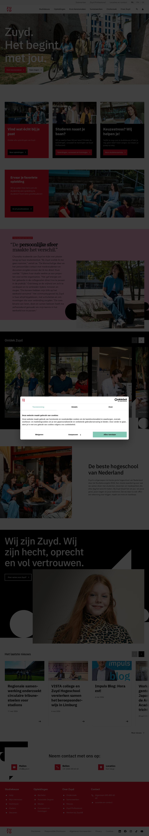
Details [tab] (74, 407)
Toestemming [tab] (38, 407)
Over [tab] (111, 407)
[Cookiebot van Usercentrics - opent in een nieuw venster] (116, 400)
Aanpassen (74, 434)
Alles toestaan (110, 434)
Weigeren (39, 434)
